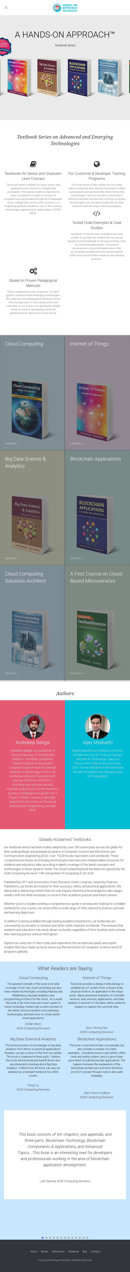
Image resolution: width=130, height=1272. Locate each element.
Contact (95, 1251)
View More (12, 443)
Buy (85, 1251)
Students (73, 1251)
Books (44, 1251)
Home (33, 1251)
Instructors (58, 1251)
